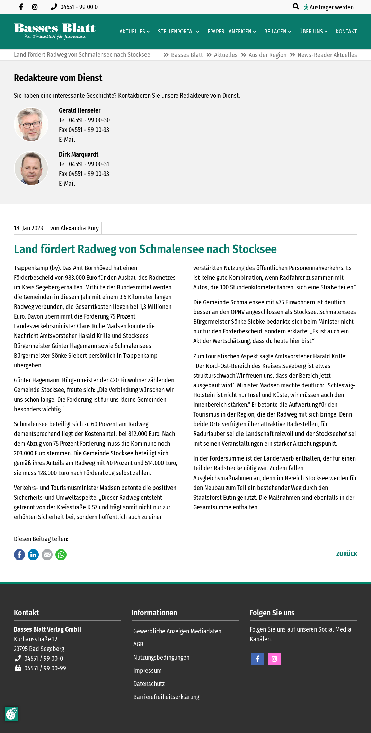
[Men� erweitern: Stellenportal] (199, 31)
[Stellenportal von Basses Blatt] (175, 31)
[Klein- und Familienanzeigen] (238, 31)
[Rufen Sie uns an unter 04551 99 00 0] (75, 7)
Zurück (346, 554)
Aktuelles (226, 55)
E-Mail (67, 139)
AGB (138, 644)
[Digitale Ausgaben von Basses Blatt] (214, 31)
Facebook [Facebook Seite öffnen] (257, 659)
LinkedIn (33, 554)
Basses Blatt (187, 55)
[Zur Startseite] (55, 31)
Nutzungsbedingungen (161, 657)
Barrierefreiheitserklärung (166, 697)
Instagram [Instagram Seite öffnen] (274, 659)
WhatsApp (61, 554)
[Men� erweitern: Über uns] (327, 31)
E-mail (47, 554)
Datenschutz (149, 684)
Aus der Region (267, 55)
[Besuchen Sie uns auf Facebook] (21, 7)
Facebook (19, 554)
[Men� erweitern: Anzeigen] (255, 31)
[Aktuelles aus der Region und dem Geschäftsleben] (131, 31)
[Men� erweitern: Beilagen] (290, 31)
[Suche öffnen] (296, 6)
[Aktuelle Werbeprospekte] (274, 31)
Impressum (147, 670)
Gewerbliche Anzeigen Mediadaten (177, 631)
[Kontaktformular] (345, 31)
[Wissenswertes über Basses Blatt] (310, 31)
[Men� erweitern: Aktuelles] (149, 31)
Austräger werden (332, 7)
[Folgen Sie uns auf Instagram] (35, 7)
